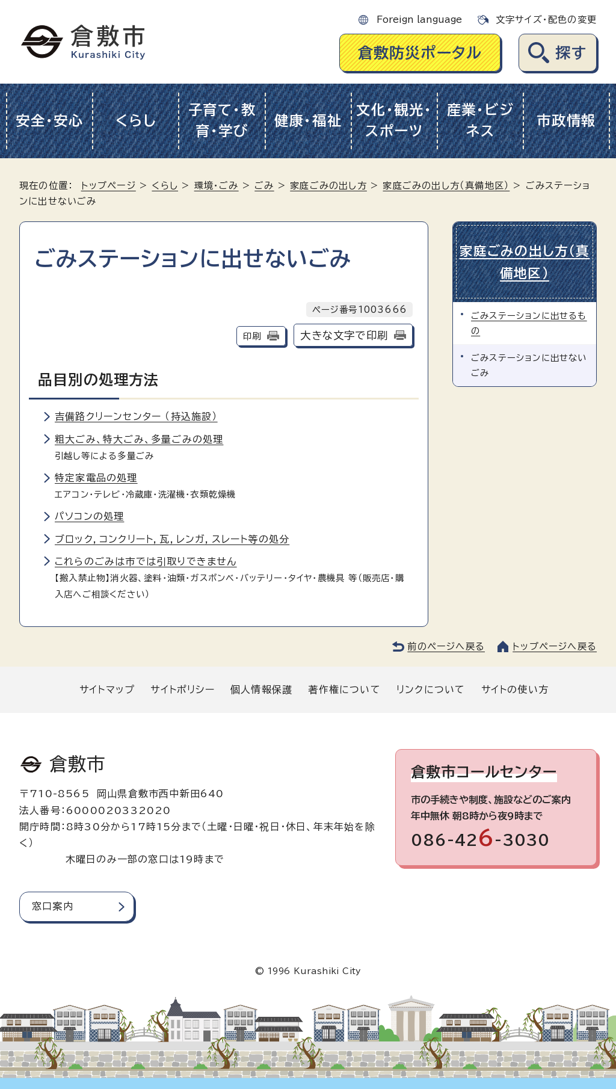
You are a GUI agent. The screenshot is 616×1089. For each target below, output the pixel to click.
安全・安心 (50, 121)
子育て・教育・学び (222, 120)
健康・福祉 (308, 121)
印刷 (252, 336)
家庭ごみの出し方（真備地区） (446, 185)
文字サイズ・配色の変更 (546, 19)
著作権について (344, 689)
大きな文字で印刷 (344, 335)
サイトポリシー (182, 689)
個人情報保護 (261, 689)
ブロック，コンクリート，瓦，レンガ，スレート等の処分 (172, 539)
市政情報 (566, 121)
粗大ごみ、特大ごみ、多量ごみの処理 (139, 439)
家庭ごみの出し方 (328, 185)
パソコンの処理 (89, 516)
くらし (136, 121)
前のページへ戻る (446, 646)
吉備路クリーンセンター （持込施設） (136, 416)
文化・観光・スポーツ (394, 120)
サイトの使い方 (515, 689)
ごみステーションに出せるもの (529, 323)
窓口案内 (52, 906)
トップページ (108, 185)
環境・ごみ (216, 185)
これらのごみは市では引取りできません (146, 561)
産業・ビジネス (480, 120)
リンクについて (430, 689)
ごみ (264, 185)
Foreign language (419, 19)
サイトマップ (107, 689)
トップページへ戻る (555, 646)
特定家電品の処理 (96, 478)
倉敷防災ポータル (420, 52)
